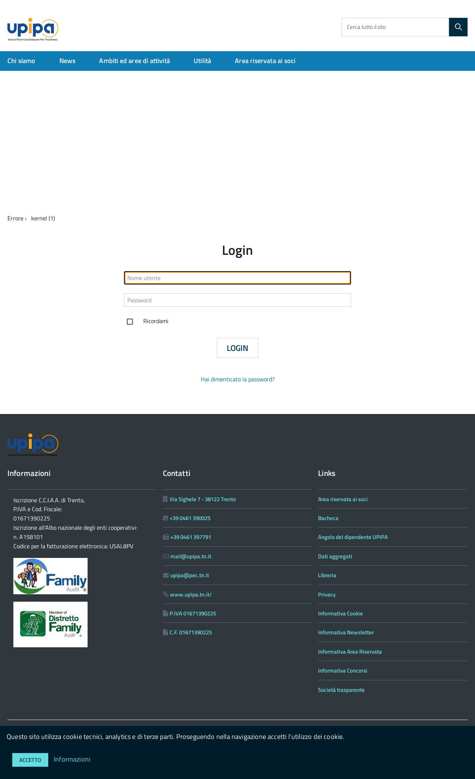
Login (237, 348)
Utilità (202, 61)
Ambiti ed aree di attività (134, 61)
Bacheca (328, 518)
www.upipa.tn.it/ (191, 594)
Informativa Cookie (340, 613)
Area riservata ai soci (265, 61)
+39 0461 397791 (190, 537)
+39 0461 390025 (190, 518)
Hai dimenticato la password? (238, 379)
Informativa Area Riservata (350, 651)
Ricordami (146, 322)
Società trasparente (341, 690)
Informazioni (72, 759)
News (67, 61)
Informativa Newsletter (346, 632)
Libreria (327, 575)
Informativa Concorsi (342, 670)
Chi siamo (21, 61)
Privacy (326, 594)
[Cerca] (458, 27)
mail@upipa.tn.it (190, 556)
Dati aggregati (335, 556)
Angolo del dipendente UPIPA (353, 537)
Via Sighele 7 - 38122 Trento (203, 499)
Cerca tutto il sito (366, 27)
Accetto (30, 760)
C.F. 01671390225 (191, 632)
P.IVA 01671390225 (193, 613)
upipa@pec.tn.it (189, 575)
